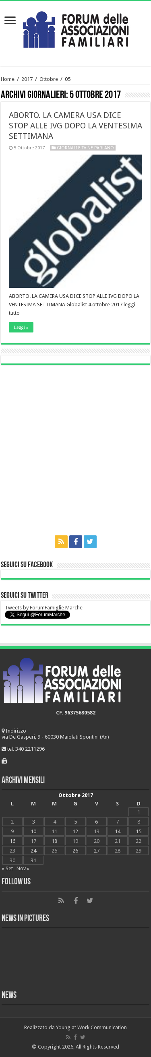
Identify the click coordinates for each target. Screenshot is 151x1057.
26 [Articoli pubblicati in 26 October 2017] (75, 851)
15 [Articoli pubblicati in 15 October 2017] (138, 831)
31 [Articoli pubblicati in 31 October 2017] (33, 860)
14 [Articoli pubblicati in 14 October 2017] (117, 831)
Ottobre (48, 79)
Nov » (23, 868)
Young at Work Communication (91, 1027)
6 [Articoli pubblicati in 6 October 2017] (96, 822)
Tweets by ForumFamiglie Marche (44, 608)
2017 (27, 79)
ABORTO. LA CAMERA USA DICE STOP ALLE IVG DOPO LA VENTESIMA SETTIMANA (75, 125)
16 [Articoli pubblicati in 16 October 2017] (12, 841)
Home (7, 79)
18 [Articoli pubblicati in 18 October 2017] (54, 841)
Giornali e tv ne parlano (85, 148)
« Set (7, 868)
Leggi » (21, 327)
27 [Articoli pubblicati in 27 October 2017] (96, 851)
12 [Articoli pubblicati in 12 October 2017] (75, 831)
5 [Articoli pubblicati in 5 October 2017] (75, 822)
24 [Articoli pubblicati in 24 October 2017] (33, 851)
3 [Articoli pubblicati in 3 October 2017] (33, 822)
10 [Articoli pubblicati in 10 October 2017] (33, 831)
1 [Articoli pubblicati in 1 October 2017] (138, 812)
